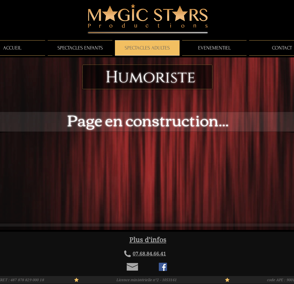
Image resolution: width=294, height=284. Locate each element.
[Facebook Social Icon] (163, 267)
